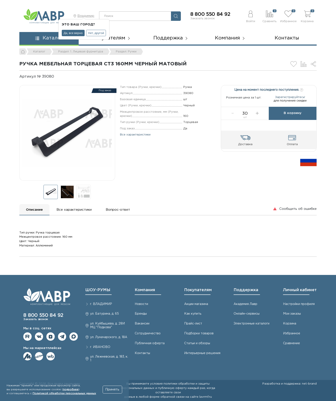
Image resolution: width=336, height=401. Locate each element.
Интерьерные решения (202, 353)
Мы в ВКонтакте (39, 336)
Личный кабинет (300, 290)
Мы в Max (73, 336)
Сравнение (291, 343)
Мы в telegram (62, 336)
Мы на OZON (39, 356)
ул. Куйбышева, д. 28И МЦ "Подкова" (107, 325)
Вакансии (142, 323)
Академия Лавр (245, 304)
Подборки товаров (199, 333)
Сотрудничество (148, 333)
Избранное (291, 333)
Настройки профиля (299, 304)
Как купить (192, 313)
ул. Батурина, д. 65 (104, 313)
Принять (112, 389)
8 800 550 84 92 (210, 14)
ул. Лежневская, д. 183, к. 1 (109, 358)
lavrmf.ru (205, 397)
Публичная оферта (150, 343)
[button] (250, 16)
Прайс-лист (193, 323)
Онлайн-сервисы (247, 313)
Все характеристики (135, 134)
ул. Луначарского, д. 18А (108, 337)
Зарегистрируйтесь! (290, 99)
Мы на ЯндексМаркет (27, 356)
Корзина (289, 323)
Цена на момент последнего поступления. (268, 89)
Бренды (141, 313)
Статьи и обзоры (197, 343)
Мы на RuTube (27, 336)
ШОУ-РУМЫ (97, 290)
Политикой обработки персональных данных (64, 393)
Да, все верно (73, 33)
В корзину (292, 117)
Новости (141, 304)
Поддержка (246, 290)
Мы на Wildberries (50, 356)
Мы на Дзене (50, 336)
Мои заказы (292, 313)
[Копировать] (57, 76)
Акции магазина (196, 304)
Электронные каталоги (251, 323)
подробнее (70, 389)
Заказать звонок (202, 18)
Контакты (287, 38)
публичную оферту (172, 388)
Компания (145, 290)
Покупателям (198, 290)
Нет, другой (96, 33)
